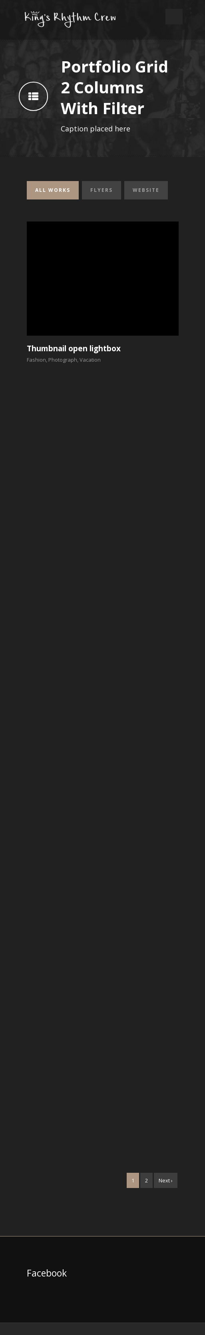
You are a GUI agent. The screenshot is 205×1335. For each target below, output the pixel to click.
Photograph (62, 359)
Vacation (90, 359)
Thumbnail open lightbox (74, 348)
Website (146, 190)
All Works (52, 190)
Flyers (101, 190)
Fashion (36, 359)
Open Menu (174, 16)
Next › (166, 1180)
